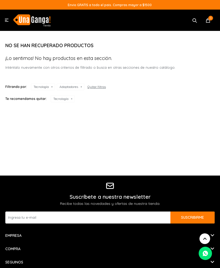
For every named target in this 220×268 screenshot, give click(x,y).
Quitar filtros (96, 87)
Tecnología (41, 87)
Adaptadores (68, 87)
